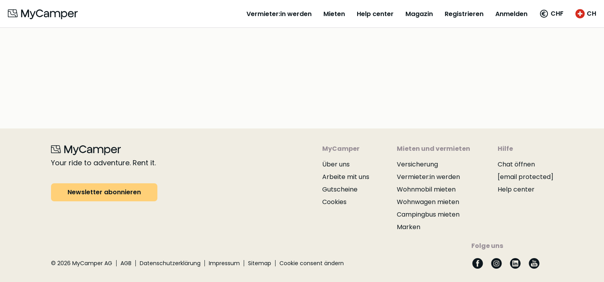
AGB (125, 263)
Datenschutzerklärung (170, 263)
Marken (408, 226)
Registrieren (464, 13)
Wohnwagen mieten (428, 201)
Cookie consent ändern (311, 263)
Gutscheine (340, 189)
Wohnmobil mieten (426, 189)
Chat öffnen (516, 164)
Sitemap (259, 263)
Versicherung (417, 164)
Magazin (419, 13)
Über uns (336, 164)
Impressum (224, 263)
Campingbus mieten (428, 214)
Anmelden (511, 13)
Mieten (334, 13)
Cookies (334, 201)
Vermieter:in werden (279, 13)
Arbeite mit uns (345, 176)
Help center (375, 13)
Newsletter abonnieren (104, 192)
